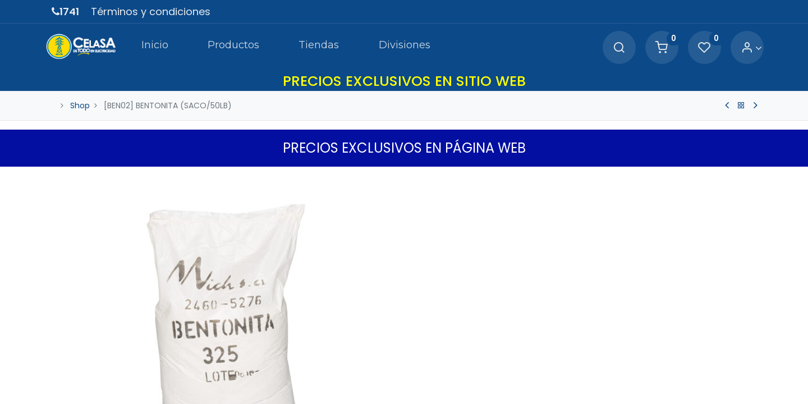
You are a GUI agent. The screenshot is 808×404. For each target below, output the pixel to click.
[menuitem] (148, 47)
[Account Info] (745, 48)
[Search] (613, 48)
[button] (750, 178)
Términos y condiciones (150, 11)
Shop (80, 105)
